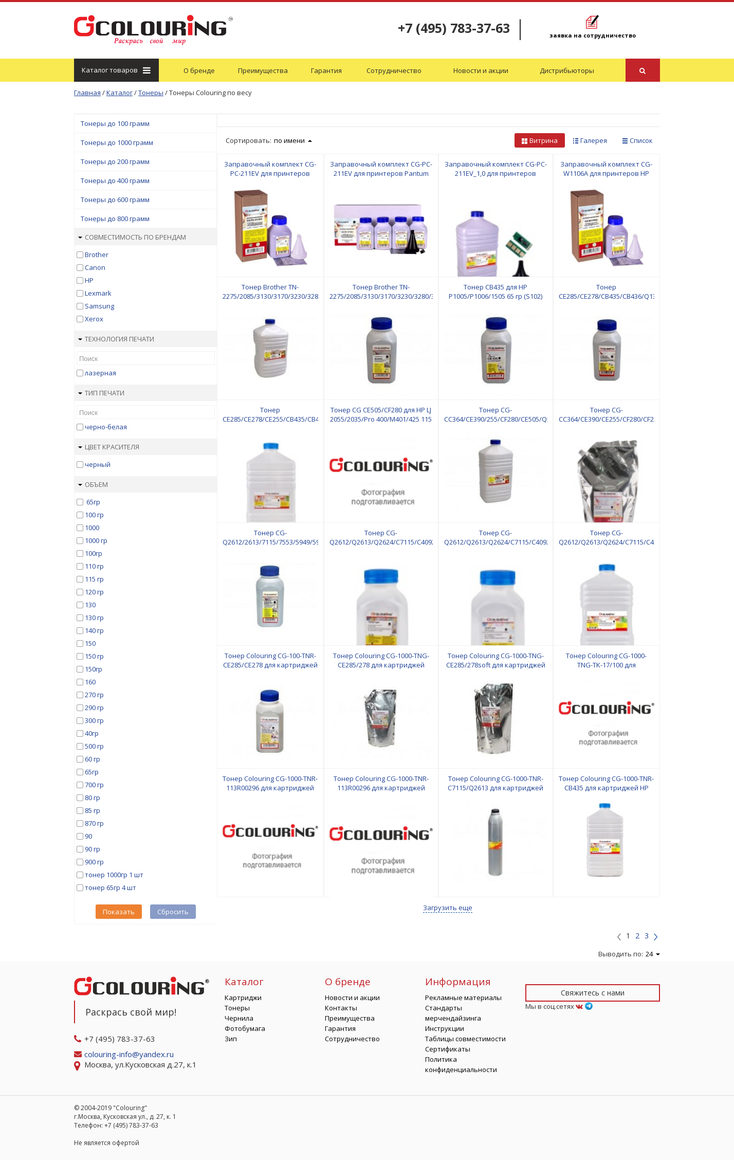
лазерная (100, 372)
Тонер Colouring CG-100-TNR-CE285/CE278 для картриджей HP (270, 665)
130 (90, 604)
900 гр (94, 861)
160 (90, 681)
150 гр (94, 656)
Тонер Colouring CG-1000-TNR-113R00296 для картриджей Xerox (381, 788)
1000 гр (96, 540)
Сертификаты (447, 1049)
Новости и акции (480, 70)
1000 (92, 527)
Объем (93, 484)
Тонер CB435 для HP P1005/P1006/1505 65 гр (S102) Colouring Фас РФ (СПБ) (495, 296)
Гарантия (326, 70)
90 (88, 836)
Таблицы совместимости (465, 1038)
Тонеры (237, 1007)
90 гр (92, 849)
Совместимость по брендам (132, 237)
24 (653, 953)
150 (90, 643)
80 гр (92, 797)
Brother (96, 254)
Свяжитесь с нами (593, 993)
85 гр (92, 810)
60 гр (92, 759)
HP (89, 280)
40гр (92, 733)
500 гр (94, 746)
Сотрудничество (393, 70)
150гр (93, 669)
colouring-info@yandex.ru (130, 1054)
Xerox (94, 318)
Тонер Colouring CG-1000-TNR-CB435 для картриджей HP (606, 783)
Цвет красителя (108, 446)
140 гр (94, 630)
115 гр (94, 579)
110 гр (94, 566)
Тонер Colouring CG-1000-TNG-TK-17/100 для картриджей (606, 665)
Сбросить (173, 911)
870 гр (94, 823)
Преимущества (263, 70)
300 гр (94, 720)
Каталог (116, 70)
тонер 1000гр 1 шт (114, 874)
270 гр (94, 694)
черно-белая (106, 426)
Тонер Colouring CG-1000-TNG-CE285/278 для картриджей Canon (381, 665)
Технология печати (116, 338)
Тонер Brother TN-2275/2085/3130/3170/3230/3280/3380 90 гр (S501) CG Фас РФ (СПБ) (387, 296)
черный (98, 464)
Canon (95, 267)
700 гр (94, 784)
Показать (119, 911)
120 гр (94, 591)
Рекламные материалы (463, 997)
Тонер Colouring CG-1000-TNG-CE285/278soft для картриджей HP (495, 665)
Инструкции (444, 1028)
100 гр (94, 514)
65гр (92, 501)
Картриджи (243, 997)
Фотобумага (245, 1028)
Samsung (99, 306)
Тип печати (101, 392)
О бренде (199, 70)
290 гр (94, 707)
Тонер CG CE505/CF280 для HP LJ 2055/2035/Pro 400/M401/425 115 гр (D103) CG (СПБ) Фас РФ (381, 419)
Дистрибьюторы (567, 70)
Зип (231, 1038)
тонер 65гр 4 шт (110, 887)
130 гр (94, 617)
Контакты (341, 1007)
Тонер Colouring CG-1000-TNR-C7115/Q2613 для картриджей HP (495, 788)
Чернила (239, 1018)
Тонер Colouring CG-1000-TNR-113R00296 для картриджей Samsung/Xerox (270, 788)
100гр (93, 553)
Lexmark (98, 293)
